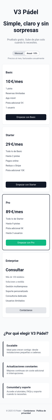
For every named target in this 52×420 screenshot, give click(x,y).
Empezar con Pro (26, 242)
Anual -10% (32, 53)
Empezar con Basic (26, 117)
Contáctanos (26, 310)
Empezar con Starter (26, 184)
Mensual (19, 53)
